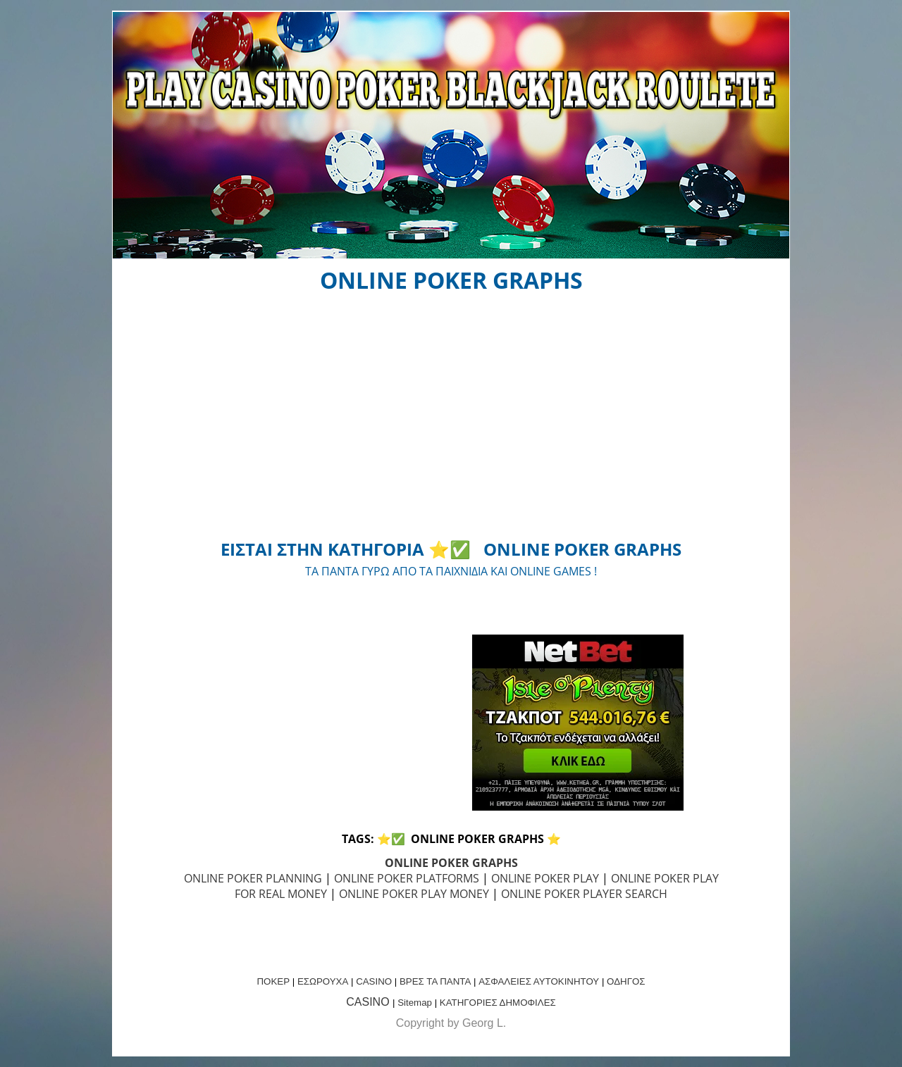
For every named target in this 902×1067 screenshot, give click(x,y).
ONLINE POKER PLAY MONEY (414, 893)
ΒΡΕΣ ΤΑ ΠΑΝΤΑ (435, 981)
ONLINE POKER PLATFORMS (406, 878)
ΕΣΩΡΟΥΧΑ (322, 981)
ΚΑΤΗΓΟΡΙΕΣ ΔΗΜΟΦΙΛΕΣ (498, 1002)
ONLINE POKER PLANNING (253, 878)
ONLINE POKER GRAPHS (451, 863)
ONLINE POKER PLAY (545, 878)
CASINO (374, 981)
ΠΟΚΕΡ (273, 981)
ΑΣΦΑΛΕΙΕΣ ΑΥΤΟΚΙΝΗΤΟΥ (538, 981)
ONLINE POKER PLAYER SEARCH (584, 893)
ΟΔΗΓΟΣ (626, 981)
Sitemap (414, 1002)
